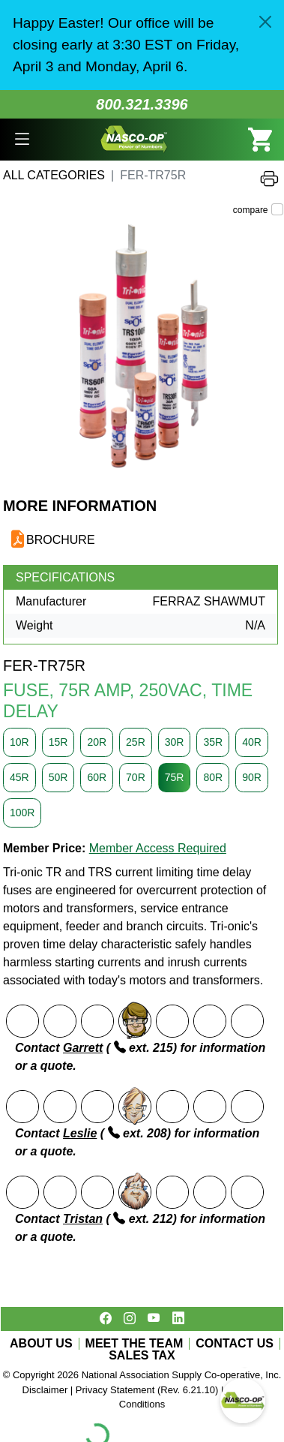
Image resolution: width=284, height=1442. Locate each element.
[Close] (265, 22)
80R (213, 777)
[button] (22, 140)
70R (135, 777)
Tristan (83, 1218)
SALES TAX (142, 1356)
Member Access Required (157, 848)
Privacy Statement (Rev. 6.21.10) (147, 1389)
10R (19, 742)
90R (252, 777)
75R (174, 777)
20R (96, 742)
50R (58, 777)
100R (22, 813)
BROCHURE (60, 539)
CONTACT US (235, 1344)
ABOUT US (41, 1344)
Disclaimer (45, 1389)
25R (135, 742)
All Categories (54, 175)
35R (213, 742)
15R (58, 742)
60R (96, 777)
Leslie (80, 1133)
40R (252, 742)
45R (19, 777)
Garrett (83, 1047)
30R (174, 742)
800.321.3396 (141, 104)
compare (250, 210)
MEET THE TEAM (134, 1344)
